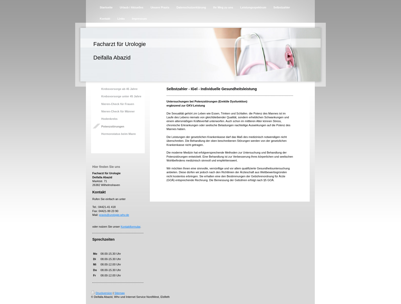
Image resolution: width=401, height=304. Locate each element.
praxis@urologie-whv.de (114, 214)
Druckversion (101, 293)
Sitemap (119, 293)
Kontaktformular (130, 226)
